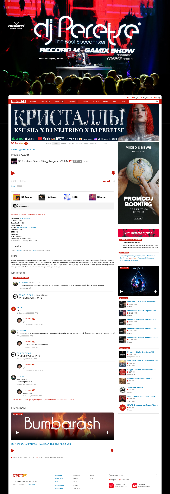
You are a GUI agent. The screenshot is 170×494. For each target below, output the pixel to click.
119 (130, 363)
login (34, 250)
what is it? (31, 484)
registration (125, 480)
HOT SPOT (124, 268)
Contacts (103, 143)
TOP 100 (95, 101)
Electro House (22, 227)
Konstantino (23, 282)
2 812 (131, 313)
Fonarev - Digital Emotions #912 (140, 352)
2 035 (131, 322)
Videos (64, 143)
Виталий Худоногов (127, 256)
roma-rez (20, 376)
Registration (147, 97)
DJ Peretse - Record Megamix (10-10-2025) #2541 (142, 328)
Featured (45, 101)
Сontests (73, 101)
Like (13, 186)
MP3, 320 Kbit (25, 218)
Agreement (59, 485)
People (85, 101)
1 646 (131, 354)
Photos (71, 143)
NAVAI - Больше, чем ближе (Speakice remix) (142, 405)
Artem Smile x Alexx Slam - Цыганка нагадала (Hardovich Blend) (142, 396)
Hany (126, 258)
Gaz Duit (127, 260)
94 (130, 407)
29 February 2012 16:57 (31, 370)
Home (48, 143)
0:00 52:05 (18, 181)
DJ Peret (17, 143)
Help (57, 482)
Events (79, 143)
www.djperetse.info (23, 149)
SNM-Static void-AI (135, 387)
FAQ (158, 97)
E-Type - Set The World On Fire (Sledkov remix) (142, 370)
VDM (121, 260)
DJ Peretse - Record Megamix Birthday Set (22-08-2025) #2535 (142, 311)
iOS (126, 487)
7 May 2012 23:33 (23, 336)
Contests (77, 482)
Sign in (113, 480)
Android (119, 487)
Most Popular (125, 348)
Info (91, 482)
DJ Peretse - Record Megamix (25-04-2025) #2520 (142, 337)
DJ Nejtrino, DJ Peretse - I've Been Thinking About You (41, 444)
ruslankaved (135, 260)
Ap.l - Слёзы (138, 287)
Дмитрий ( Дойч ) (140, 256)
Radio (115, 101)
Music (59, 101)
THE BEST (123, 298)
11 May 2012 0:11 (29, 347)
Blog (86, 143)
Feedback (94, 143)
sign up (22, 399)
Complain (59, 488)
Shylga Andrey (151, 258)
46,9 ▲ (41, 457)
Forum (105, 101)
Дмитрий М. (151, 256)
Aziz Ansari (142, 258)
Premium (58, 475)
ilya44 (122, 258)
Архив (25, 154)
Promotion (59, 479)
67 (130, 381)
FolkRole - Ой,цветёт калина (139, 378)
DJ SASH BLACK (26, 295)
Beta (123, 101)
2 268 (131, 331)
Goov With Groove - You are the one (142, 361)
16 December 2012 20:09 (25, 313)
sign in (39, 399)
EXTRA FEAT (18, 414)
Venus (19, 307)
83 (130, 390)
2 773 (15, 457)
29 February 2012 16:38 (25, 359)
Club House (32, 227)
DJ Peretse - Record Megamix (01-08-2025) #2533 (142, 319)
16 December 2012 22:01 (31, 324)
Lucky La (133, 258)
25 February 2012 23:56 (25, 384)
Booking (33, 101)
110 (130, 398)
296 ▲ (77, 161)
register (19, 250)
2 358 (131, 339)
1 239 (32, 457)
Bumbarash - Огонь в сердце (62, 428)
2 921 (131, 304)
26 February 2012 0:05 (30, 396)
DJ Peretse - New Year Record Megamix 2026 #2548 (142, 302)
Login (136, 97)
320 (47, 457)
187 (130, 372)
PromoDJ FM (26, 214)
